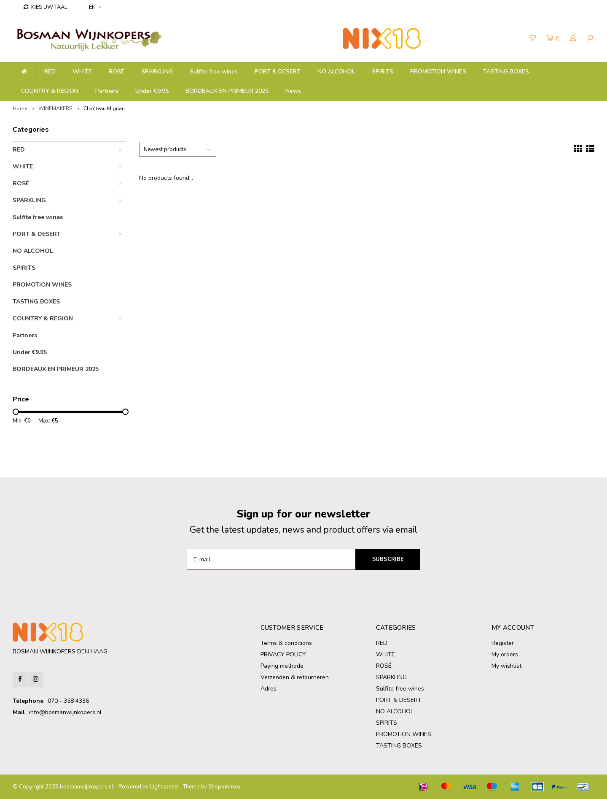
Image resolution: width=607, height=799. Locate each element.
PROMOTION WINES (438, 72)
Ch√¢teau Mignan (104, 108)
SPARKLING (157, 72)
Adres (269, 689)
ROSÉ (116, 72)
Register (503, 643)
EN (95, 7)
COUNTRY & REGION (49, 91)
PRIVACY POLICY (283, 654)
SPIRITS (382, 72)
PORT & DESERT (278, 72)
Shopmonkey (224, 787)
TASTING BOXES (506, 72)
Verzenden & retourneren (295, 677)
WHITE (82, 72)
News (293, 91)
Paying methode (282, 666)
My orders (505, 654)
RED (50, 72)
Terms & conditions (286, 643)
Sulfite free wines (214, 72)
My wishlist (506, 666)
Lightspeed (164, 787)
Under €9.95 (152, 91)
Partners (106, 91)
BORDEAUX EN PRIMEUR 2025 (227, 91)
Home (20, 108)
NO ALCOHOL (336, 72)
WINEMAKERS (55, 108)
